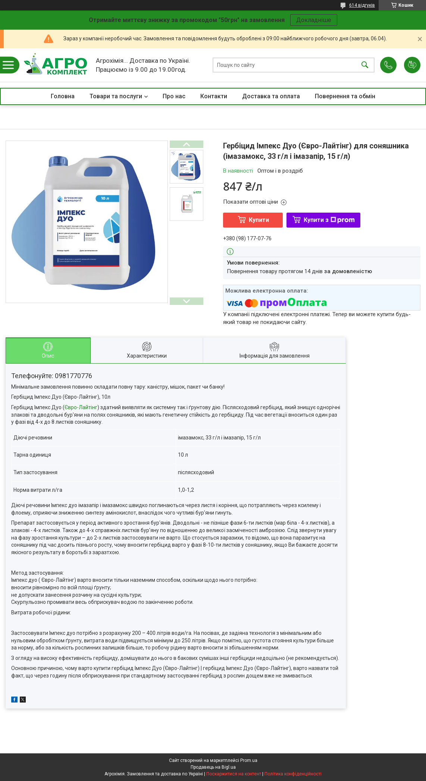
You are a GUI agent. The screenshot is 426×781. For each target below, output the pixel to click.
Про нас (174, 96)
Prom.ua (248, 760)
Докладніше (313, 20)
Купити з (329, 219)
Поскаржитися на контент (233, 774)
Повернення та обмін (345, 96)
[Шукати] (365, 65)
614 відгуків (362, 5)
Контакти (213, 96)
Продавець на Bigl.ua (213, 767)
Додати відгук (412, 65)
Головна (63, 96)
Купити (259, 219)
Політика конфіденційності (293, 774)
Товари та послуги (116, 96)
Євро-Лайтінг (81, 407)
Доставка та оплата (271, 96)
